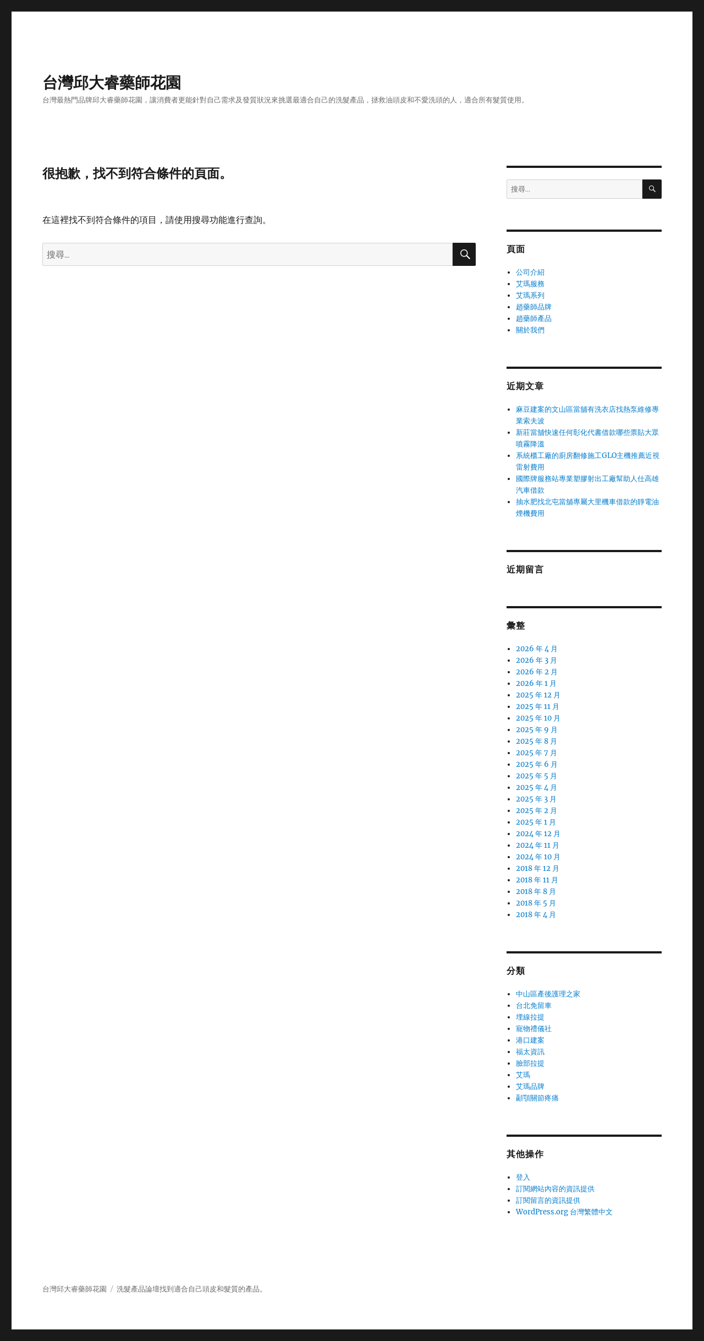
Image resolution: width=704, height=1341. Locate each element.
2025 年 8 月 (536, 741)
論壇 (152, 1289)
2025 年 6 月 (537, 764)
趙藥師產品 (534, 318)
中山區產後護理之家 (548, 994)
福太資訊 (530, 1051)
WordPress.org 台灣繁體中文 (564, 1212)
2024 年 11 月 (537, 845)
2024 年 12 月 (538, 833)
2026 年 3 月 (536, 660)
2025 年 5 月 (536, 776)
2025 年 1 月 (536, 822)
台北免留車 (534, 1005)
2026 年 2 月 (537, 672)
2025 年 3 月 (536, 799)
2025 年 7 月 (536, 752)
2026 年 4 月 (537, 648)
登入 (523, 1177)
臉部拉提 (530, 1063)
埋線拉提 (530, 1017)
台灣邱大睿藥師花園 (111, 82)
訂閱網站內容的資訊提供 (555, 1188)
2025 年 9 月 (537, 729)
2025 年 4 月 (536, 787)
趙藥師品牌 (534, 307)
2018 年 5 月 (536, 903)
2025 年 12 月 (538, 695)
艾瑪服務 (530, 283)
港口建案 (530, 1040)
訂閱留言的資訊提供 (548, 1200)
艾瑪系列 (530, 295)
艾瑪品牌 (530, 1086)
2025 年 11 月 (537, 706)
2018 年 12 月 (537, 868)
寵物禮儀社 (534, 1028)
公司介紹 (530, 272)
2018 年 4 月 (536, 914)
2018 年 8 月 (536, 891)
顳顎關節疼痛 (537, 1098)
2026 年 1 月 (536, 683)
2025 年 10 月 (538, 718)
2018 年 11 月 (537, 880)
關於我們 (530, 330)
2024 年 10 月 (538, 857)
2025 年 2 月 (536, 810)
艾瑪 (523, 1075)
